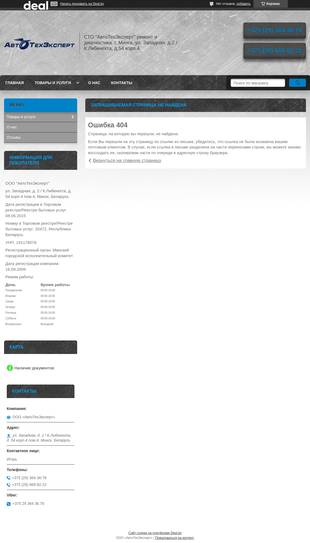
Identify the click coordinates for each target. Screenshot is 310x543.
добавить (244, 4)
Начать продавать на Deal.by (82, 4)
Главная (14, 83)
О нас (94, 83)
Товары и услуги (53, 83)
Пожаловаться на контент (174, 538)
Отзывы (14, 137)
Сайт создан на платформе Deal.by (155, 533)
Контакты (121, 83)
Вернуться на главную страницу (127, 160)
